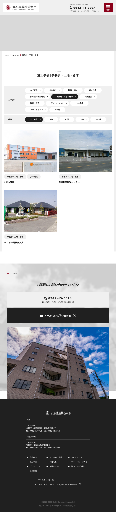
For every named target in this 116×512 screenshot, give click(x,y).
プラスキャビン (36, 110)
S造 (82, 119)
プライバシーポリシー (80, 462)
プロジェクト (35, 466)
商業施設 (88, 97)
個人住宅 (92, 90)
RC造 (67, 119)
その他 (57, 110)
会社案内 (33, 457)
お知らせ (53, 462)
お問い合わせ (55, 466)
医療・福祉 (72, 90)
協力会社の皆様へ (78, 466)
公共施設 (52, 90)
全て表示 (33, 90)
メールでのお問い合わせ (57, 315)
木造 (51, 119)
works (15, 55)
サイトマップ (76, 457)
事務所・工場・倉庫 (64, 97)
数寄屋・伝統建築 (37, 97)
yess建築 (79, 103)
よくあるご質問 (56, 457)
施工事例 (33, 462)
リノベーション (57, 103)
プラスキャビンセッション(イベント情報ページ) (57, 484)
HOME (6, 55)
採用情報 (33, 471)
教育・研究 (34, 103)
